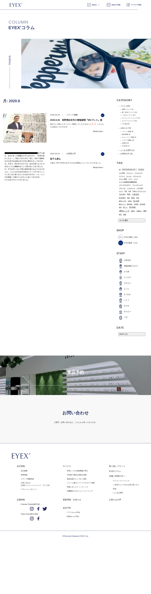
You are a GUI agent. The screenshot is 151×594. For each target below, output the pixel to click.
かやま (123, 306)
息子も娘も (55, 159)
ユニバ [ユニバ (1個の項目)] (121, 191)
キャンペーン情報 (128, 137)
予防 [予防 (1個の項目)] (125, 191)
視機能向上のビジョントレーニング (80, 534)
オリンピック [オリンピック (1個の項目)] (137, 176)
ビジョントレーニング (129, 118)
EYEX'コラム (115, 514)
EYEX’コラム (22, 27)
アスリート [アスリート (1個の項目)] (129, 173)
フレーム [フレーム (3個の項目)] (122, 188)
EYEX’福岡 (125, 237)
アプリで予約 (136, 5)
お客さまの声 (115, 542)
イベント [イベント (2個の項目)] (122, 176)
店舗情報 (21, 542)
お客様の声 (71, 154)
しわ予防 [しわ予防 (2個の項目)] (122, 173)
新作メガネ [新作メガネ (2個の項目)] (122, 201)
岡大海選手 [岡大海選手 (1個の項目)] (122, 198)
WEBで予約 (116, 5)
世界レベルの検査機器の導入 (77, 513)
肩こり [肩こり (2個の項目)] (125, 207)
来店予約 (67, 550)
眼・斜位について (128, 112)
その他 (124, 124)
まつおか (124, 294)
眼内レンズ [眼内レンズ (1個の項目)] (122, 204)
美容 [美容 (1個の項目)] (120, 207)
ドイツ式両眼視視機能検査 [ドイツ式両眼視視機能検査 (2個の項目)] (128, 182)
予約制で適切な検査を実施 (76, 517)
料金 (114, 531)
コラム (123, 106)
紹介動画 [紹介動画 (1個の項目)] (142, 204)
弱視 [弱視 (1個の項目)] (128, 198)
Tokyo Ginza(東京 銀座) (29, 557)
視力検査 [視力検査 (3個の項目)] (132, 207)
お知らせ (123, 128)
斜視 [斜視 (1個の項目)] (137, 198)
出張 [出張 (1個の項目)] (129, 191)
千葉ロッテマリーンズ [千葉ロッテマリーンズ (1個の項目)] (139, 191)
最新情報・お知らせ (72, 542)
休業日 (124, 143)
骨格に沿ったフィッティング (77, 530)
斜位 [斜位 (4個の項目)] (133, 198)
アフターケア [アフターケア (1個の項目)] (139, 173)
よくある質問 (125, 150)
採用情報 (24, 517)
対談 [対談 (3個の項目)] (128, 194)
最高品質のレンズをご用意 (76, 522)
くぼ (122, 317)
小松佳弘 (124, 260)
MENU (94, 5)
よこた (123, 288)
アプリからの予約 (73, 555)
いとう (123, 300)
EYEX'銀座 (125, 243)
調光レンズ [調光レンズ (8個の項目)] (124, 211)
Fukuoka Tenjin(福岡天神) (30, 547)
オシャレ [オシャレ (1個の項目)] (129, 176)
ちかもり (124, 283)
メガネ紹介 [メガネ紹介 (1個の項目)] (140, 188)
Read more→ (98, 131)
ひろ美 (123, 271)
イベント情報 (126, 131)
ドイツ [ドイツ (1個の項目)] (136, 179)
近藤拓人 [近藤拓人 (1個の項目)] (139, 211)
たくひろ (124, 277)
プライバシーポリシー (29, 532)
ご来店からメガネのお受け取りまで (126, 527)
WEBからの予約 (73, 559)
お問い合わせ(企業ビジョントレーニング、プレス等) (35, 527)
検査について (126, 109)
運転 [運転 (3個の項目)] (145, 211)
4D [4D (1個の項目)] (120, 169)
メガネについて (127, 115)
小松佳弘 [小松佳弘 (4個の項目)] (135, 194)
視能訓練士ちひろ (128, 266)
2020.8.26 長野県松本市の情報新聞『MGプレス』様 (76, 120)
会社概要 (24, 513)
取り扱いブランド (117, 509)
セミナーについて (128, 121)
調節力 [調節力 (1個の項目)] (133, 211)
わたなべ (124, 311)
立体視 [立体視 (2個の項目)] (136, 204)
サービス (67, 509)
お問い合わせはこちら (75, 466)
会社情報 (21, 509)
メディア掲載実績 (27, 522)
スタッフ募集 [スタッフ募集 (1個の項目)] (123, 179)
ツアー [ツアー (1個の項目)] (130, 179)
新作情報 (125, 134)
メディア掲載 (72, 115)
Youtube (124, 146)
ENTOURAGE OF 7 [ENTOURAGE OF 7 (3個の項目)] (129, 170)
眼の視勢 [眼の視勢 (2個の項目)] (136, 201)
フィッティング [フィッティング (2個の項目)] (137, 185)
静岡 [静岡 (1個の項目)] (120, 214)
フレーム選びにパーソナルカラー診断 (81, 526)
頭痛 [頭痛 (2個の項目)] (124, 214)
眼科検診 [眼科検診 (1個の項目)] (129, 204)
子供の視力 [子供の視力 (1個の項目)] (122, 194)
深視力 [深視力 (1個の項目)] (130, 201)
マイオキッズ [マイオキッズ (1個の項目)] (131, 188)
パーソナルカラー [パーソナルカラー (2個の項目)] (125, 185)
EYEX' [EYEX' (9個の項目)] (141, 169)
